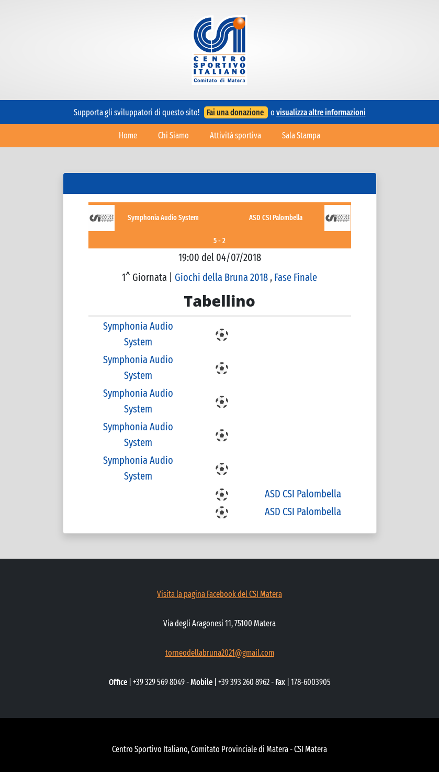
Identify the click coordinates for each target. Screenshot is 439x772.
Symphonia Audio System (163, 217)
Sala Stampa (301, 135)
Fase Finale (295, 277)
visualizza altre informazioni (321, 112)
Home (128, 135)
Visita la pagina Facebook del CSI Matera (219, 594)
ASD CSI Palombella (275, 217)
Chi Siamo (173, 135)
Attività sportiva (235, 135)
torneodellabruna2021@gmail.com (219, 653)
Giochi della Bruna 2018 (222, 277)
